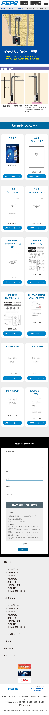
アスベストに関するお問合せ (36, 3)
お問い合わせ (24, 3)
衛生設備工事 (13, 575)
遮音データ (12, 581)
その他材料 (12, 588)
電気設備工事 (13, 569)
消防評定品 (12, 578)
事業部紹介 (8, 648)
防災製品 (11, 8)
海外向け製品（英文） (16, 591)
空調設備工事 (13, 572)
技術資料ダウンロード (13, 598)
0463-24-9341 (26, 705)
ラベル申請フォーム (12, 634)
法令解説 (7, 641)
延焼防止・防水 (13, 585)
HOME (3, 8)
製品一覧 (20, 8)
